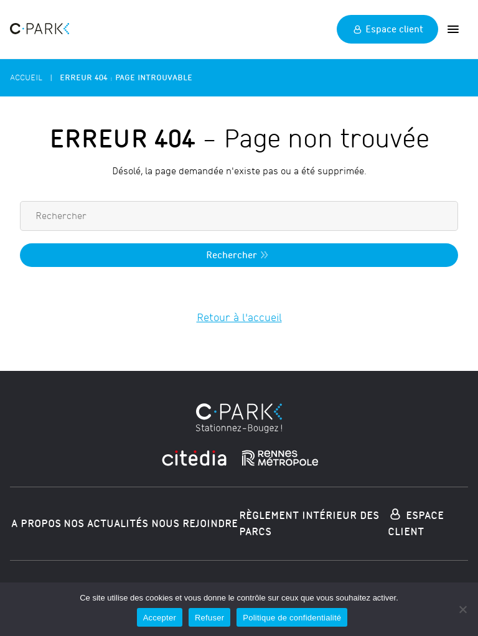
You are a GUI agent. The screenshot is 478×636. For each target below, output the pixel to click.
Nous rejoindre (194, 523)
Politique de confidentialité (292, 617)
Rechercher (239, 255)
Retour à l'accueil (239, 317)
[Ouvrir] (453, 29)
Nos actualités (105, 523)
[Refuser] (462, 609)
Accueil (26, 77)
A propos (36, 523)
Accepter (159, 617)
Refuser (209, 617)
